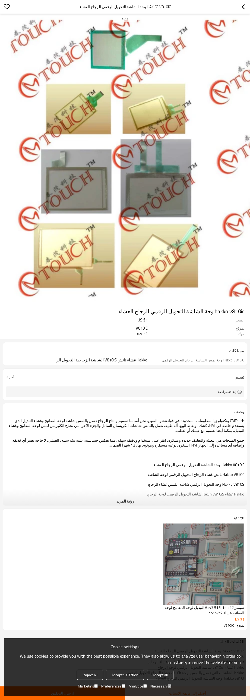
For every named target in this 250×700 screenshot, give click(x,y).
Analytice (138, 686)
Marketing (88, 686)
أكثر (11, 377)
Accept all (160, 675)
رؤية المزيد (125, 501)
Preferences (113, 686)
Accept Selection (125, 675)
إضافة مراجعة (227, 391)
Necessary (160, 686)
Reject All (90, 675)
